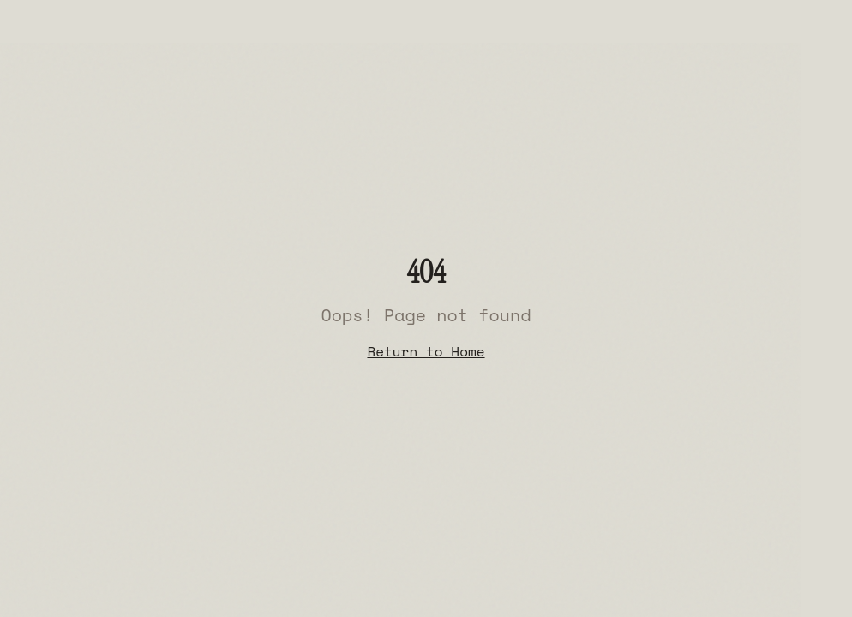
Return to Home (425, 351)
